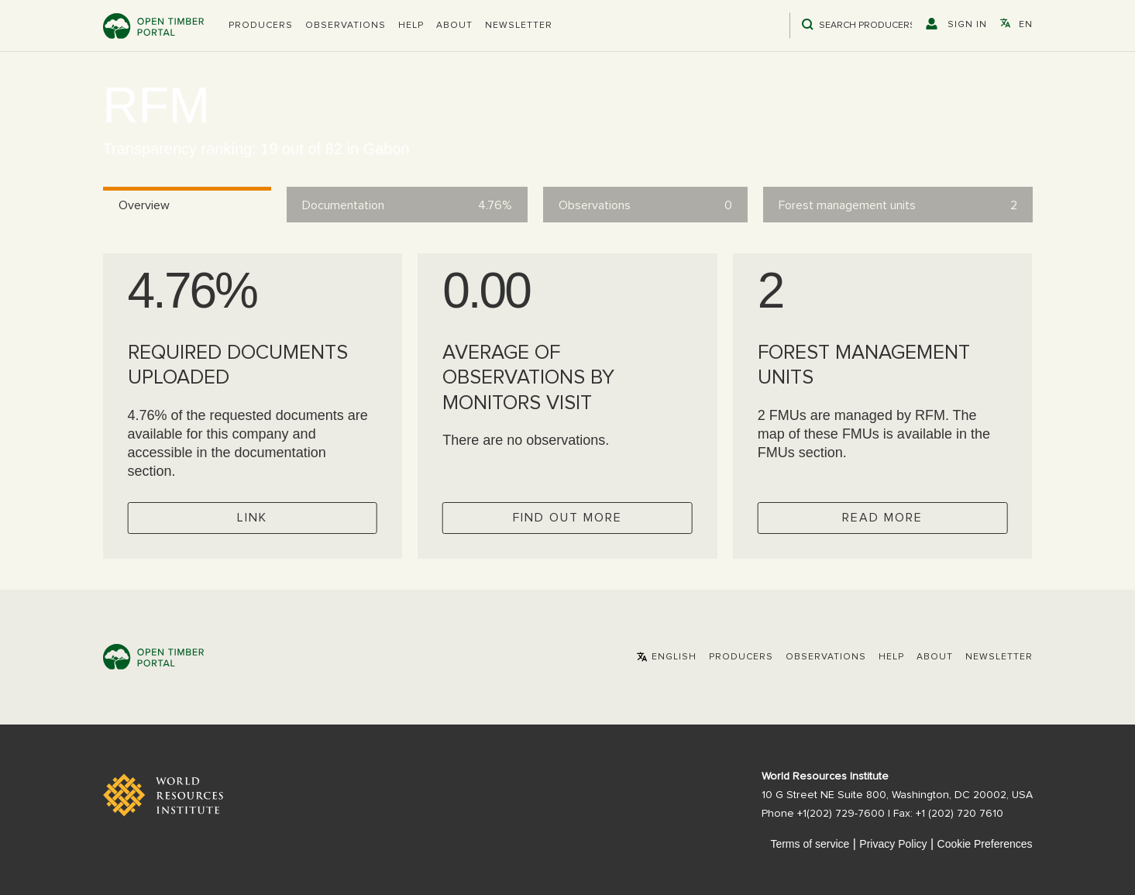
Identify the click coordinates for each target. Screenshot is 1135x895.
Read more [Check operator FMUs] (882, 517)
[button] (261, 25)
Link (252, 517)
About (454, 25)
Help (411, 25)
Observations (345, 25)
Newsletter (518, 25)
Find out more (567, 517)
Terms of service (809, 844)
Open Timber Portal (153, 26)
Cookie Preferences (985, 844)
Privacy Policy (893, 844)
